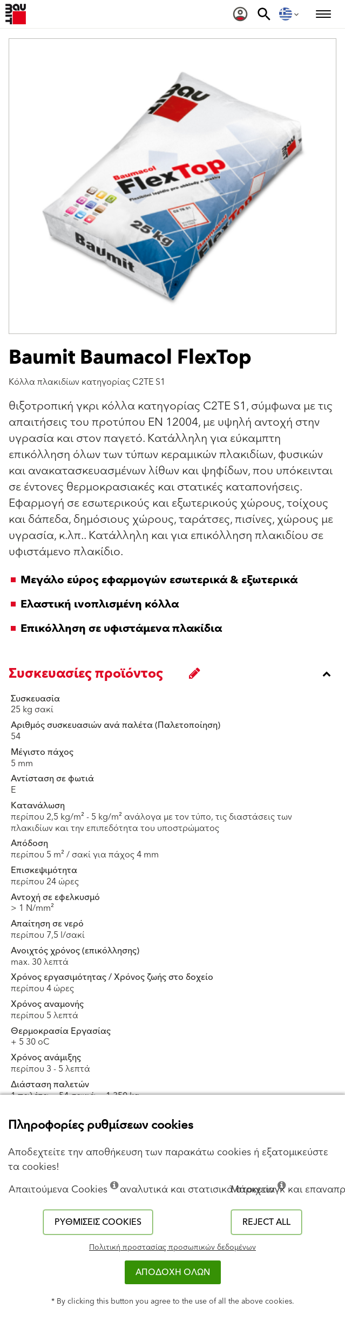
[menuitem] (240, 14)
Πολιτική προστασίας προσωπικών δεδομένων (172, 1247)
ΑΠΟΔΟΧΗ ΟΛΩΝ (173, 1272)
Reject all (266, 1222)
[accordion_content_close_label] (175, 674)
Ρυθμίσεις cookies (98, 1222)
